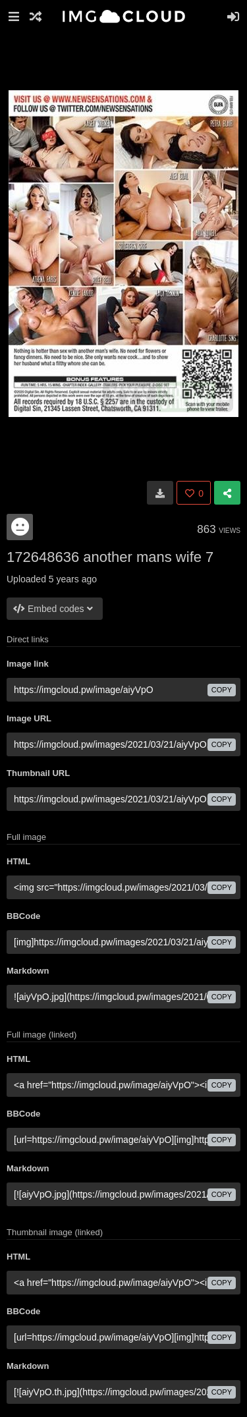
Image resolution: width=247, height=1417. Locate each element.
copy (221, 690)
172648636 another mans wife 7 (110, 557)
